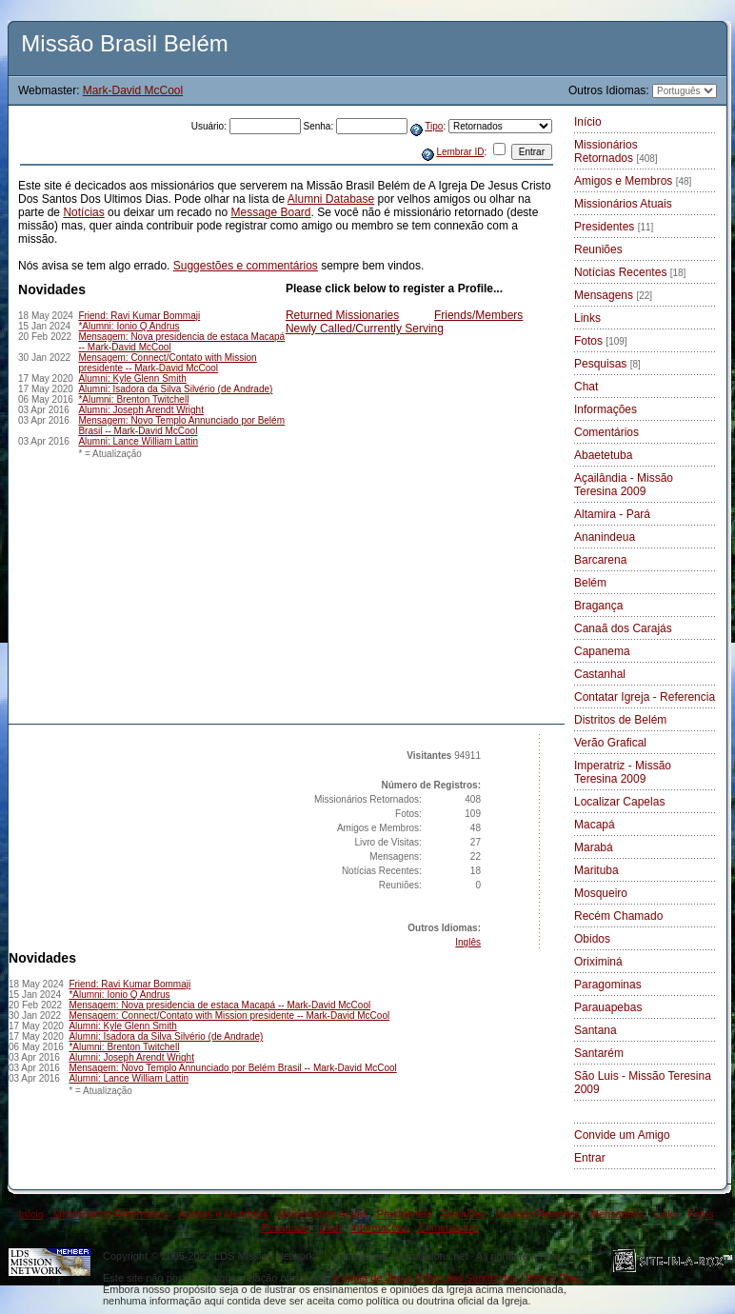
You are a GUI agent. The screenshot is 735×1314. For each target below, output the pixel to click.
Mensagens (613, 295)
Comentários (606, 432)
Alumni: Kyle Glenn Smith (132, 378)
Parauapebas (608, 1007)
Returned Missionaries (342, 315)
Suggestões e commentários (245, 265)
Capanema (602, 651)
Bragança (598, 605)
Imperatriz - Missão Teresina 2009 (622, 772)
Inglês (468, 942)
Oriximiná (598, 961)
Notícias (83, 212)
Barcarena (600, 560)
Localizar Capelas (619, 801)
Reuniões (598, 249)
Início (588, 122)
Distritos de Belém (620, 720)
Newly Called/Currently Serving (365, 328)
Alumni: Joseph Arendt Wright (141, 410)
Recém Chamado (618, 916)
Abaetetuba (603, 455)
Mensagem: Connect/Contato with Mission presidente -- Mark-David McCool (167, 362)
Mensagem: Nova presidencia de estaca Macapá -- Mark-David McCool (219, 1005)
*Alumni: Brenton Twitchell (133, 399)
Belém (590, 582)
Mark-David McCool (133, 90)
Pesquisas (607, 363)
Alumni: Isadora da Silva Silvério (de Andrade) (175, 389)
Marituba (596, 870)
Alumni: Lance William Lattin (138, 441)
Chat (586, 386)
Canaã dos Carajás (623, 628)
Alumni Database (331, 199)
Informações (605, 409)
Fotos (600, 341)
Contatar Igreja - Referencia (644, 697)
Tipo (434, 126)
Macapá (594, 824)
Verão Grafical (610, 742)
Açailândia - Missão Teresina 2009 (623, 484)
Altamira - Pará (612, 514)
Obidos (592, 939)
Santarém (599, 1053)
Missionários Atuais (623, 203)
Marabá (593, 847)
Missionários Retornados (616, 151)
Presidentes (613, 226)
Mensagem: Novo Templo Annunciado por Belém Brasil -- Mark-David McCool (181, 425)
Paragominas (608, 984)
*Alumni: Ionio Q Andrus (128, 326)
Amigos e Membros (632, 181)
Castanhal (600, 674)
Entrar (590, 1158)
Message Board (270, 212)
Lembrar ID (460, 152)
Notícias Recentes (629, 272)
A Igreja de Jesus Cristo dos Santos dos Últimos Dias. (457, 1278)
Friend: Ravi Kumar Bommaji (139, 315)
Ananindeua (604, 537)
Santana (595, 1030)
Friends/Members (478, 315)
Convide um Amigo (622, 1135)
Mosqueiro (600, 893)
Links (587, 318)
